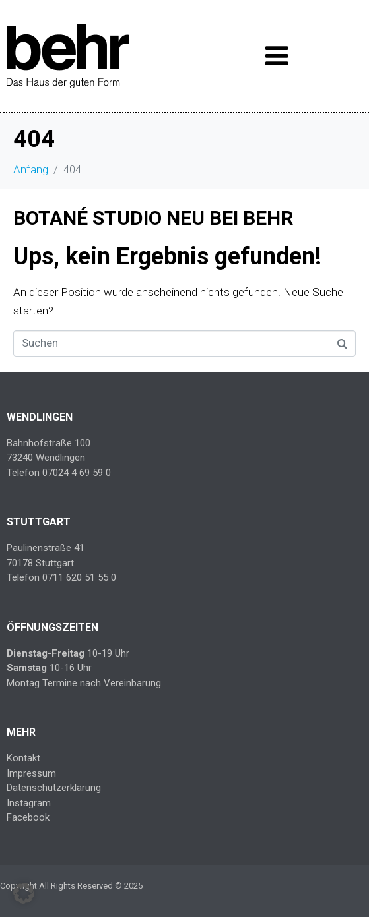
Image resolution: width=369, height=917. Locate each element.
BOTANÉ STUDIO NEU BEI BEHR (153, 217)
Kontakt (23, 758)
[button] (24, 893)
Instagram (29, 803)
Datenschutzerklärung (54, 788)
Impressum (31, 773)
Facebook (28, 817)
